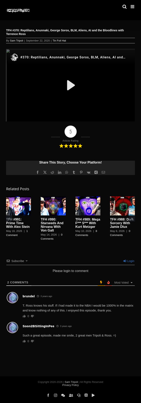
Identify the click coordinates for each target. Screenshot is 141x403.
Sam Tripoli (16, 40)
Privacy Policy (70, 385)
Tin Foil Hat (59, 40)
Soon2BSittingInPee (38, 326)
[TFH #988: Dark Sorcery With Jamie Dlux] (122, 198)
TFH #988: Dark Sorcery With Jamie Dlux (122, 223)
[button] (9, 218)
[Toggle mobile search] (124, 6)
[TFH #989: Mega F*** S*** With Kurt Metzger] (87, 198)
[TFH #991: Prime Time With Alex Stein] (18, 198)
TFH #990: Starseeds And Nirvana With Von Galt (52, 225)
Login (128, 261)
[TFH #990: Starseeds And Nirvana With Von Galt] (53, 198)
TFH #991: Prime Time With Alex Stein (18, 223)
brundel (29, 296)
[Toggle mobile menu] (133, 6)
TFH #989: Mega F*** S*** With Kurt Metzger (87, 223)
